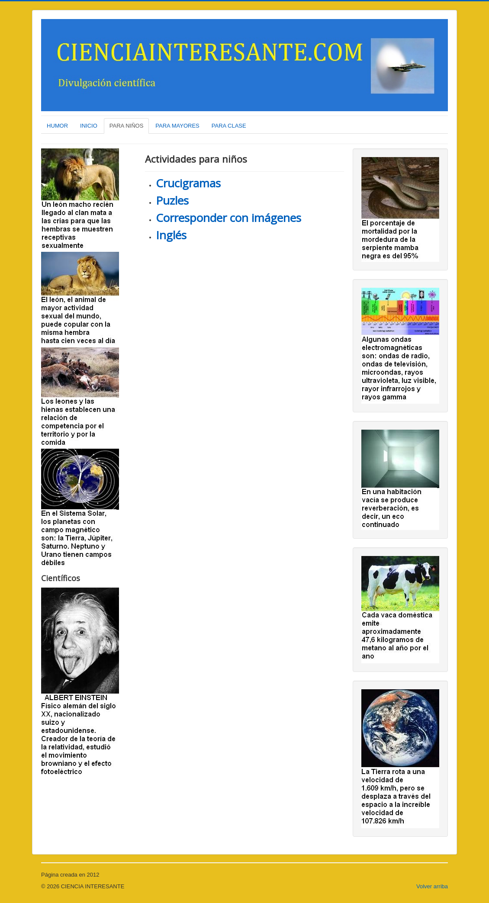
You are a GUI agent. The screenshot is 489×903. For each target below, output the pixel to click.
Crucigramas (188, 183)
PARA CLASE (229, 125)
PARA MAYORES (177, 125)
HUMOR (57, 125)
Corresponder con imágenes (228, 217)
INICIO (88, 125)
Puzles (172, 200)
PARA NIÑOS (126, 125)
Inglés (171, 235)
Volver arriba (432, 886)
